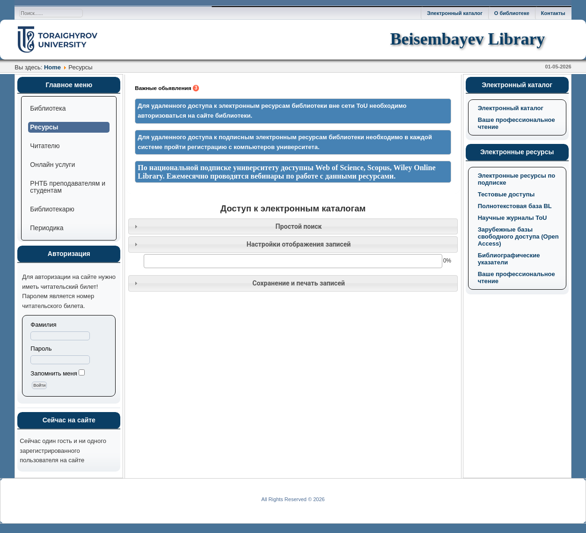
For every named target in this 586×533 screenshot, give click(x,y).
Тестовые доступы (506, 194)
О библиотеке (511, 13)
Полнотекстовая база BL (515, 206)
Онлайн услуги (52, 164)
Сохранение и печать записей (298, 283)
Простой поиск (298, 226)
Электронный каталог (455, 13)
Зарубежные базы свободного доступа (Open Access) (518, 236)
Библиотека (48, 108)
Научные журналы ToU (512, 217)
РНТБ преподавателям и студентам (67, 187)
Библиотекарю (52, 209)
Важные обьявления (167, 88)
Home (52, 67)
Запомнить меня (53, 373)
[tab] (292, 226)
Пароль (40, 348)
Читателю (44, 146)
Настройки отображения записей (299, 244)
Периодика (46, 228)
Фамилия (43, 324)
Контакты (553, 13)
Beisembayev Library (467, 39)
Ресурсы (44, 127)
